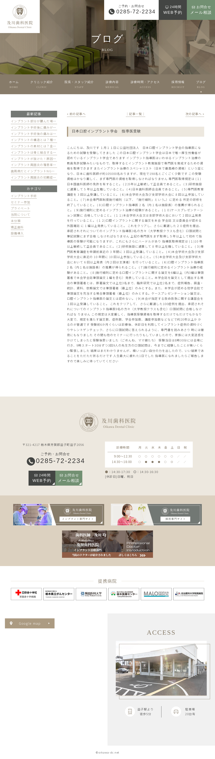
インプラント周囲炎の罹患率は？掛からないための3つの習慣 (55, 164)
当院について (20, 214)
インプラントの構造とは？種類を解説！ (40, 139)
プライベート (20, 208)
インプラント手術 (24, 196)
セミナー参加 (20, 202)
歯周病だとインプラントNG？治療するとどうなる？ (49, 171)
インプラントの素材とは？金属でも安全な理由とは (48, 146)
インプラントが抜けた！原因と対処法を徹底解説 (46, 158)
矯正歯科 (17, 227)
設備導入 (17, 233)
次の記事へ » (194, 114)
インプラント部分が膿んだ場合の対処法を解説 (45, 121)
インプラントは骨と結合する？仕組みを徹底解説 (46, 152)
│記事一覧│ (135, 114)
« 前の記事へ (76, 114)
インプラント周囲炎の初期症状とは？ (38, 177)
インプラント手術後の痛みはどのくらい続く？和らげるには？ (56, 133)
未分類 (16, 221)
